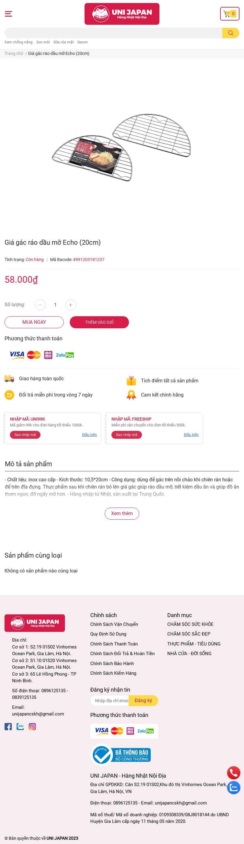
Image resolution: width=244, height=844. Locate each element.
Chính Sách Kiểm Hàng (113, 673)
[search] (230, 33)
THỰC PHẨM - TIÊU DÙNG (193, 644)
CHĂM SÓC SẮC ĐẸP (188, 634)
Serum (82, 42)
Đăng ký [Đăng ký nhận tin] (143, 700)
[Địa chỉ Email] (124, 700)
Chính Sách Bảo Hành (112, 663)
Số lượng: (15, 304)
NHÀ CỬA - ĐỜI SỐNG (189, 653)
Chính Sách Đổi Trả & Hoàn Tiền (122, 653)
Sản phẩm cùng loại (33, 555)
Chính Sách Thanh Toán (114, 644)
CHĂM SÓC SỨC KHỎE (190, 624)
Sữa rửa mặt (63, 42)
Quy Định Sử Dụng (108, 634)
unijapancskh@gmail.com (38, 714)
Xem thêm (122, 513)
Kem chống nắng (19, 42)
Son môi (43, 42)
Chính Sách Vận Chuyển (114, 624)
